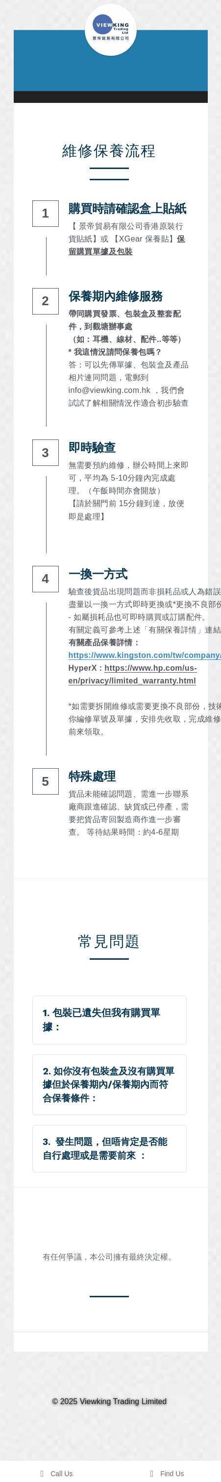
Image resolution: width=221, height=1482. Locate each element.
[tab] (111, 1020)
